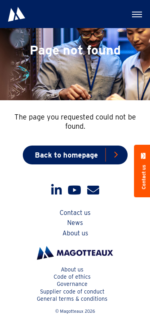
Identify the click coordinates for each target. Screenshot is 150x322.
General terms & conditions (72, 299)
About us (75, 233)
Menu (132, 10)
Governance (72, 284)
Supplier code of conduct (72, 291)
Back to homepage (66, 155)
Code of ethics (72, 276)
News (75, 223)
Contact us (75, 213)
